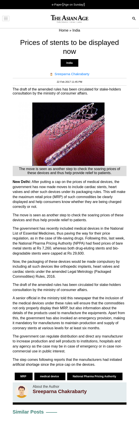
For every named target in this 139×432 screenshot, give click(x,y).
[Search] (134, 19)
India (69, 62)
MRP (23, 376)
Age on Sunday (73, 4)
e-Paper (57, 4)
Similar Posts (28, 412)
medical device (50, 376)
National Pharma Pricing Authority (95, 376)
